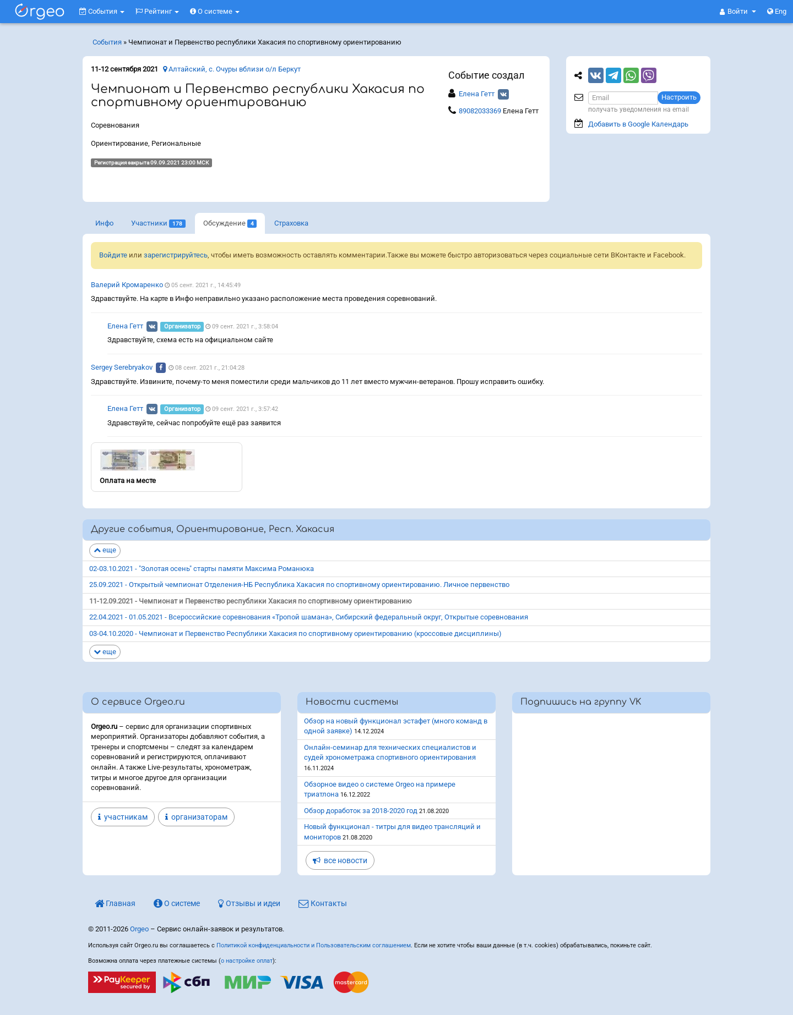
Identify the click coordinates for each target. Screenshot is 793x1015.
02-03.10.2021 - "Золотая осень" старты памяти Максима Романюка (201, 568)
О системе (215, 11)
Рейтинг (157, 11)
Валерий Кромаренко (127, 285)
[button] (738, 11)
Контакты (322, 903)
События (101, 11)
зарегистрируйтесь (176, 255)
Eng (776, 11)
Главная (115, 903)
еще (105, 550)
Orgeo (139, 929)
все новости (340, 860)
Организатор (182, 326)
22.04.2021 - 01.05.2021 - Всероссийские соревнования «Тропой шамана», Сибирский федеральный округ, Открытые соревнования (308, 617)
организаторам (196, 817)
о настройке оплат (247, 960)
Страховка (291, 223)
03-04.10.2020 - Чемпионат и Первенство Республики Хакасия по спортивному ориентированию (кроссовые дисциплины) (295, 633)
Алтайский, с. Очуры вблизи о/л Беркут (232, 69)
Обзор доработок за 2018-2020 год (360, 810)
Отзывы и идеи (249, 903)
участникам (123, 817)
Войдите (113, 255)
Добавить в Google (638, 124)
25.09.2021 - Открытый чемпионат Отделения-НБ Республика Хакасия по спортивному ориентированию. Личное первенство (299, 584)
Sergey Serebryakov (122, 367)
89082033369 (481, 111)
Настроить (679, 97)
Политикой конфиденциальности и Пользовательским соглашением (313, 945)
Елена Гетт (477, 94)
